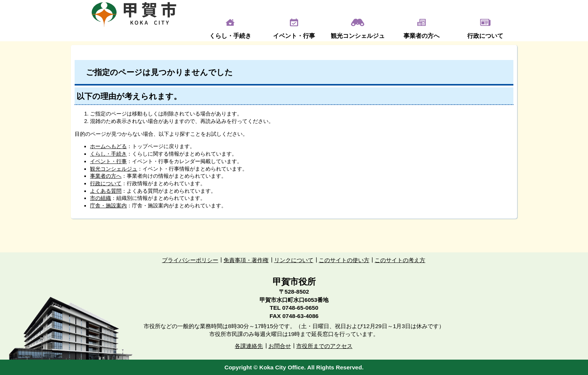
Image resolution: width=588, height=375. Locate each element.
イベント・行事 (294, 36)
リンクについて (294, 260)
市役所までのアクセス (324, 346)
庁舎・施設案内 (108, 205)
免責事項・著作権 (246, 260)
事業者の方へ (422, 36)
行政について (485, 36)
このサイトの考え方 (400, 260)
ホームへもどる (108, 146)
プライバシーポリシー (190, 260)
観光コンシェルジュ (358, 36)
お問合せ (279, 346)
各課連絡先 (249, 346)
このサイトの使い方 (344, 260)
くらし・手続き (230, 36)
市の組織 (100, 198)
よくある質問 (106, 191)
